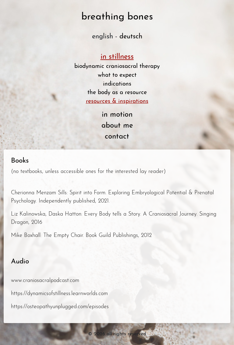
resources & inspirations (117, 101)
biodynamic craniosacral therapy (117, 66)
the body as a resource (117, 93)
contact (117, 136)
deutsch (130, 36)
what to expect (117, 75)
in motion (117, 114)
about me (117, 125)
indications (117, 84)
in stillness (117, 57)
